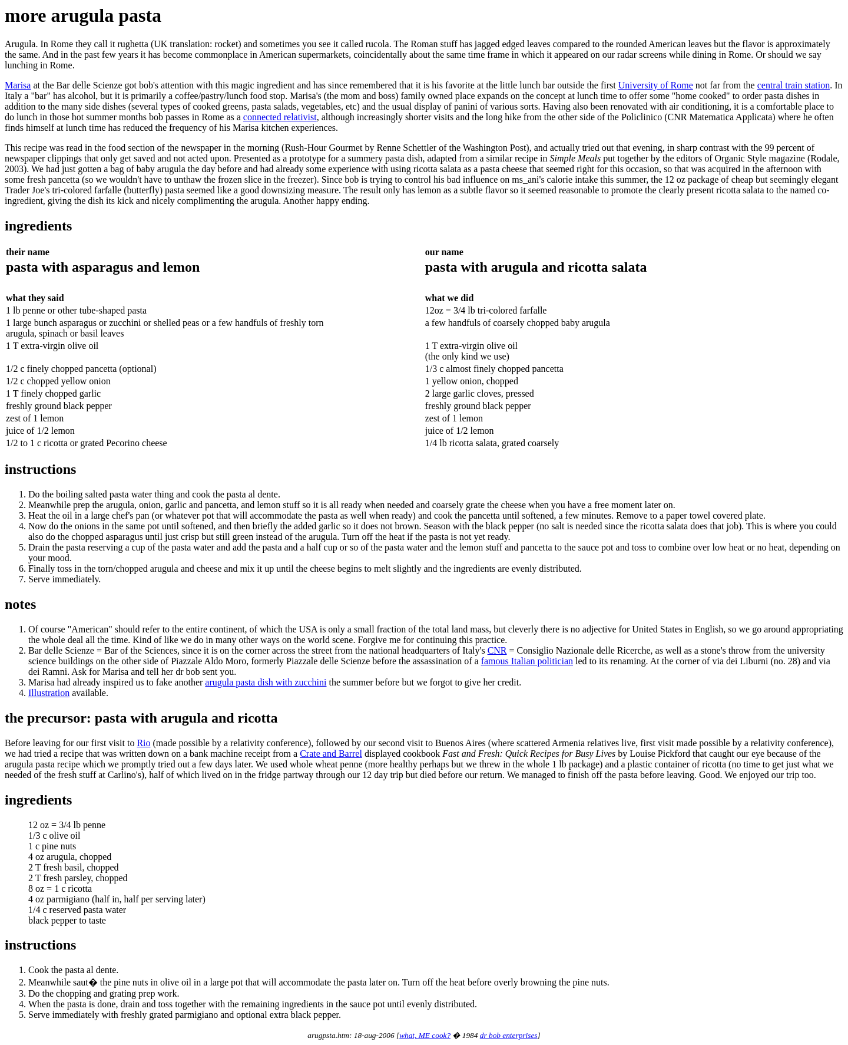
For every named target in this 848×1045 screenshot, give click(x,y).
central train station (793, 85)
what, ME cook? (424, 1035)
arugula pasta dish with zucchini (265, 682)
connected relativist (280, 117)
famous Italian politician (527, 661)
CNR (497, 650)
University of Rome (655, 85)
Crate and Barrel (331, 754)
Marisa (18, 85)
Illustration (48, 693)
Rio (143, 743)
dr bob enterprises (509, 1035)
